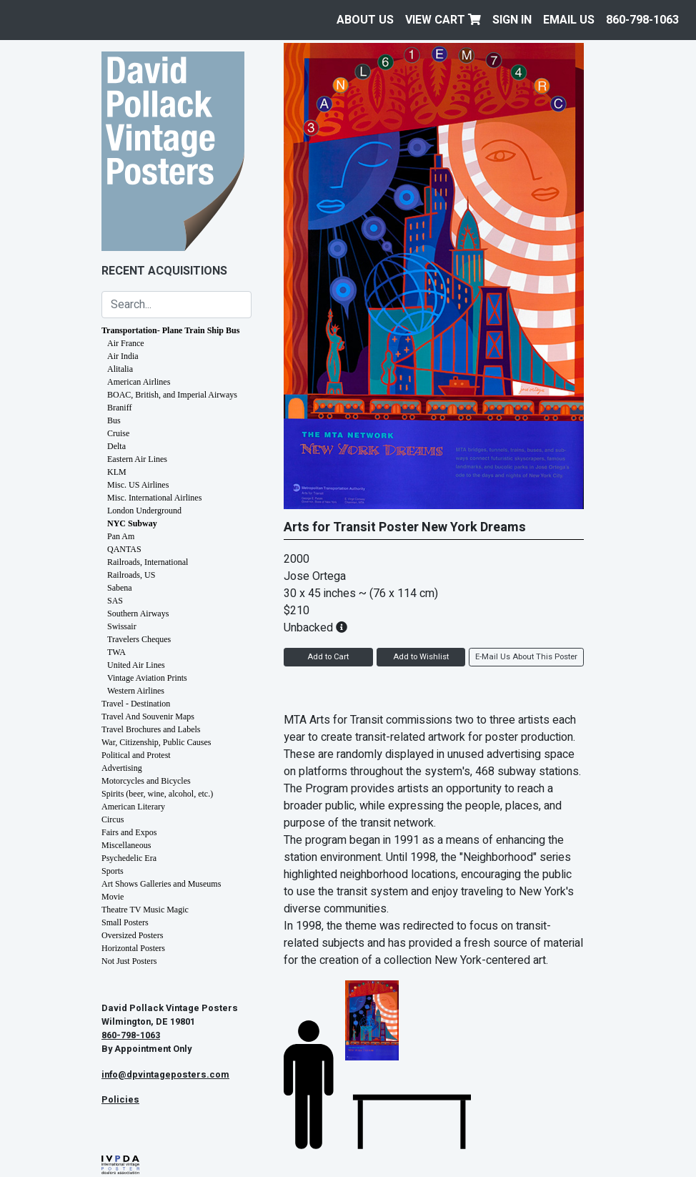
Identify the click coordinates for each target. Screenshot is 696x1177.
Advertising (121, 768)
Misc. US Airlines (138, 485)
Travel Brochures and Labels (151, 729)
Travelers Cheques (139, 639)
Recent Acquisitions (164, 271)
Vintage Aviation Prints (147, 678)
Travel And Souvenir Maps (147, 716)
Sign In (512, 20)
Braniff (119, 408)
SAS (115, 601)
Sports (112, 871)
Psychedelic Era (128, 858)
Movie (112, 897)
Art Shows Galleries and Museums (161, 884)
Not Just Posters (128, 961)
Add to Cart (328, 657)
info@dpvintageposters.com (165, 1074)
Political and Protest (136, 755)
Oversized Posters (132, 935)
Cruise (118, 433)
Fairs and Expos (128, 832)
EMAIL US (569, 20)
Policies (120, 1099)
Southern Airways (138, 614)
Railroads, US (131, 575)
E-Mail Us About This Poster (526, 657)
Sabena (119, 588)
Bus (114, 420)
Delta (116, 446)
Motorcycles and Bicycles (146, 781)
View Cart (443, 20)
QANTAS (124, 549)
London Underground (144, 511)
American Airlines (138, 382)
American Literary (133, 807)
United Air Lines (136, 665)
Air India (123, 356)
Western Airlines (135, 691)
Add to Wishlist (421, 657)
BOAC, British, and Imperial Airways (172, 395)
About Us (365, 20)
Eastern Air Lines (137, 459)
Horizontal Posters (133, 948)
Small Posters (125, 922)
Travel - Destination (135, 704)
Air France (125, 343)
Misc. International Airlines (154, 498)
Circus (112, 819)
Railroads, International (147, 562)
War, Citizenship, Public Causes (156, 742)
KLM (116, 472)
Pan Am (120, 536)
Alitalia (120, 369)
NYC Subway (132, 523)
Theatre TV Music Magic (145, 910)
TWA (116, 652)
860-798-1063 (642, 20)
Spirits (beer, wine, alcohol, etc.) (157, 794)
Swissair (121, 626)
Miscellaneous (126, 845)
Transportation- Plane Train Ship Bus (170, 330)
